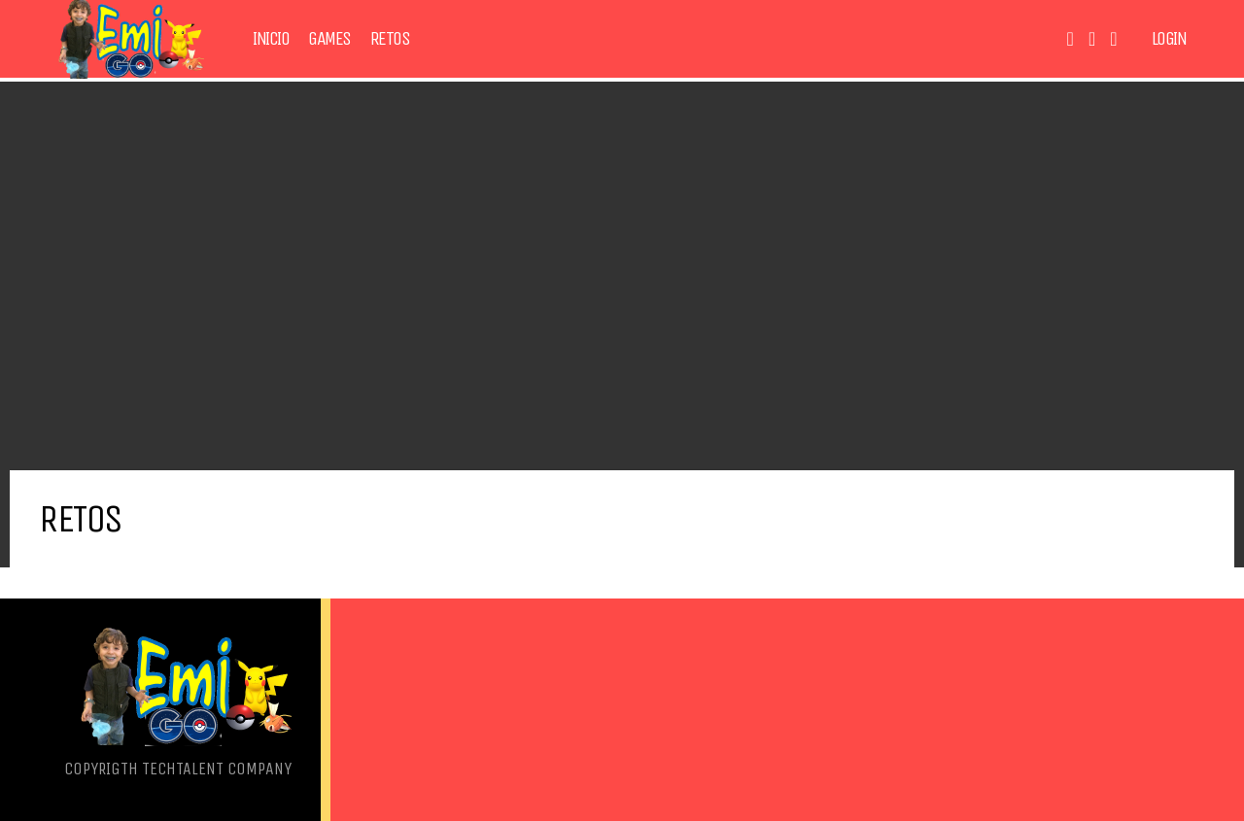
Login (1169, 39)
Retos (390, 39)
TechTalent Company (217, 768)
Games (329, 39)
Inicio (271, 39)
